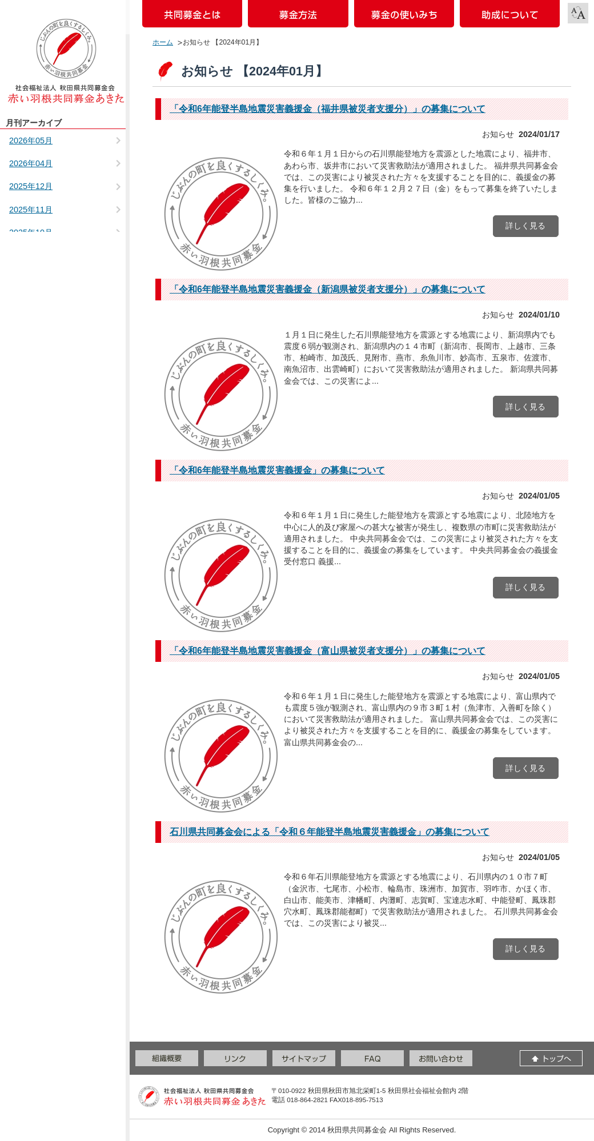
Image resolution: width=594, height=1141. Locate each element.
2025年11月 (31, 209)
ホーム (162, 42)
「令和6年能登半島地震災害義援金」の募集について (277, 470)
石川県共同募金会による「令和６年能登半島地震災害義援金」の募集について (329, 832)
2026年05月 (31, 140)
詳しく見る (525, 225)
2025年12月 (31, 186)
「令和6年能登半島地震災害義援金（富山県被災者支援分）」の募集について (327, 651)
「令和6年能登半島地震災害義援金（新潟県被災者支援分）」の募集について (327, 289)
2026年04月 (31, 163)
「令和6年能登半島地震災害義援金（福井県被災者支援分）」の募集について (327, 109)
